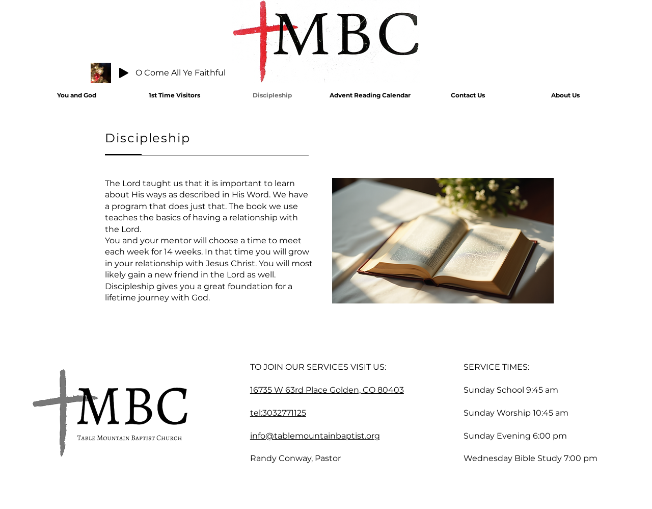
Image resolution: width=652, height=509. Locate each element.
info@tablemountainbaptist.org (315, 436)
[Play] (123, 73)
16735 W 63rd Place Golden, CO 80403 (327, 390)
